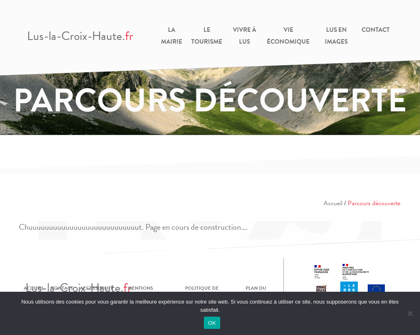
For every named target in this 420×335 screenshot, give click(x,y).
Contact (376, 29)
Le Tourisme (206, 35)
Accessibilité (97, 288)
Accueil (333, 203)
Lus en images (336, 35)
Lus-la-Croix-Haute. (80, 36)
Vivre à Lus (244, 35)
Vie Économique (288, 35)
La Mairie (171, 35)
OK (212, 323)
